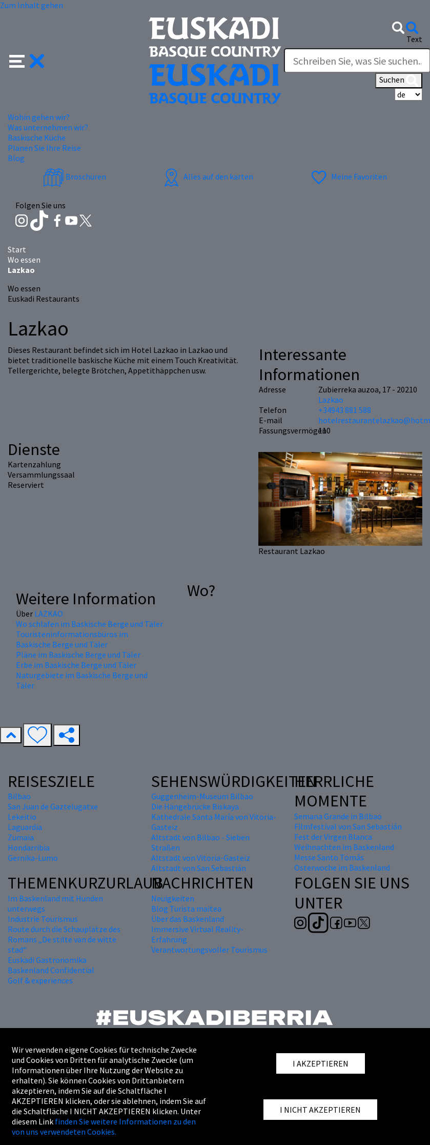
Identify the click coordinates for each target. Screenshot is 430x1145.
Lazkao (330, 399)
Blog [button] (16, 158)
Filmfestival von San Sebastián (348, 826)
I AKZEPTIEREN (321, 1063)
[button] (27, 60)
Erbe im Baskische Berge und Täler (76, 665)
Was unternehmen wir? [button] (48, 127)
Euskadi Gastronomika (47, 960)
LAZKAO (48, 613)
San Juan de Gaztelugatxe (53, 806)
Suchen (398, 80)
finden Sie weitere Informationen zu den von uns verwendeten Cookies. (104, 1126)
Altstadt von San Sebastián (198, 868)
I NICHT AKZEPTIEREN (320, 1109)
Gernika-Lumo (33, 858)
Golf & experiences (40, 980)
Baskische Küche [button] (37, 137)
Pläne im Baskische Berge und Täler (78, 654)
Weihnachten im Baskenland (344, 847)
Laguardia (25, 827)
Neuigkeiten (172, 898)
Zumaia (21, 837)
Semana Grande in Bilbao (338, 816)
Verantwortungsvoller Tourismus (209, 949)
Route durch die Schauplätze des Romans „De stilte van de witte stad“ (64, 939)
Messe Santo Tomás (329, 857)
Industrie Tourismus (43, 919)
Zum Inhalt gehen (31, 5)
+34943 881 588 (344, 410)
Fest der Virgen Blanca (333, 837)
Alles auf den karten (207, 176)
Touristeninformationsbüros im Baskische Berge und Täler (72, 639)
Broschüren (74, 176)
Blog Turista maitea (186, 908)
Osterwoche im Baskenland (342, 867)
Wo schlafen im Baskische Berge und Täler (89, 624)
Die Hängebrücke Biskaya (195, 806)
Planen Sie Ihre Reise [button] (44, 148)
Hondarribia (29, 847)
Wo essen (24, 259)
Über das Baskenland (187, 919)
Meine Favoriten (348, 176)
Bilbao (19, 796)
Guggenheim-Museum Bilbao (202, 796)
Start (17, 249)
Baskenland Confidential (51, 970)
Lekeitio (22, 817)
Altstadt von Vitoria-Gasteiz (200, 858)
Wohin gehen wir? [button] (39, 117)
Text (414, 39)
